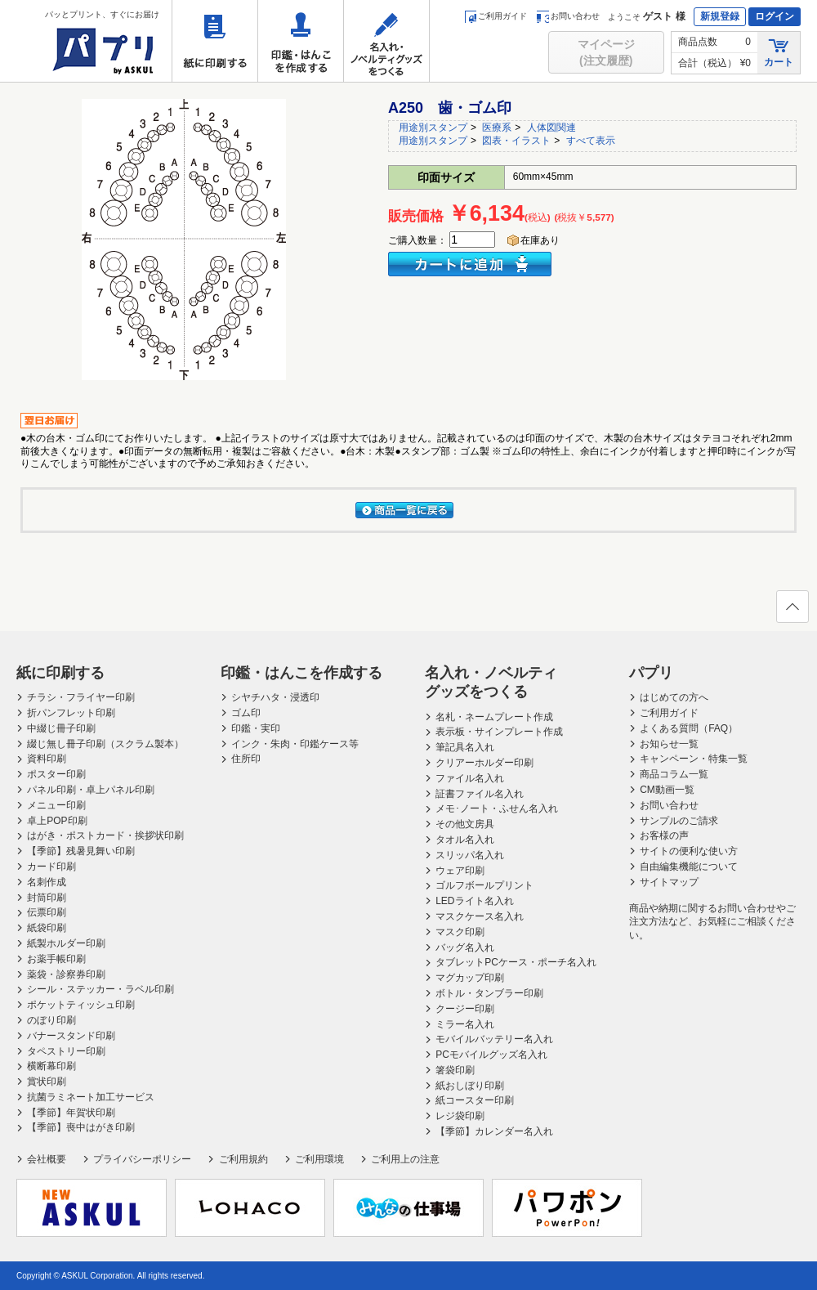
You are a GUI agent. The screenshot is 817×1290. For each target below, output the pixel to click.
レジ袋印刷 (459, 1116)
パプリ (651, 673)
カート (778, 52)
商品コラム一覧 (674, 774)
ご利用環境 (319, 1159)
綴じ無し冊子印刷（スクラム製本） (105, 744)
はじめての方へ (674, 697)
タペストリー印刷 (66, 1051)
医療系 (496, 127)
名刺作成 (46, 882)
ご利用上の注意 (405, 1159)
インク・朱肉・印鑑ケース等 (295, 744)
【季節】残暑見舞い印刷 (81, 851)
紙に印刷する (214, 41)
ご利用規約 (243, 1159)
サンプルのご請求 (679, 820)
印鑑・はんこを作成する (300, 41)
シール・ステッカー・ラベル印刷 (100, 989)
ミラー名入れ (464, 1024)
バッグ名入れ (464, 947)
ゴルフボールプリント (484, 885)
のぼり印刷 (51, 1020)
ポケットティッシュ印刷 (81, 1004)
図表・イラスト (516, 140)
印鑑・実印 (255, 728)
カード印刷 (51, 866)
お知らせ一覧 (669, 744)
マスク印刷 (459, 932)
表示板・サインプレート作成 (499, 731)
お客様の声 (664, 835)
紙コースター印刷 (474, 1100)
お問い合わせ (568, 15)
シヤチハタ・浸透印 (275, 697)
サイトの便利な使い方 (689, 851)
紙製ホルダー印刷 (66, 943)
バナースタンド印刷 (71, 1035)
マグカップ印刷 (469, 977)
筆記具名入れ (464, 747)
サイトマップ (669, 882)
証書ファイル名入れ (479, 794)
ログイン (774, 16)
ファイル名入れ (469, 778)
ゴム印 (246, 713)
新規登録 (719, 16)
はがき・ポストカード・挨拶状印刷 (105, 835)
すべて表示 (590, 140)
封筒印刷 (46, 897)
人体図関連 (551, 127)
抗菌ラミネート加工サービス (90, 1097)
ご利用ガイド (495, 15)
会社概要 (46, 1159)
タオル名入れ (464, 839)
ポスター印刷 (56, 774)
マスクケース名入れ (479, 916)
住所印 (246, 758)
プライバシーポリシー (142, 1159)
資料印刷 (46, 758)
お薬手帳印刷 (56, 959)
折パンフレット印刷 (71, 713)
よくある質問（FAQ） (689, 728)
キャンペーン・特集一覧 (694, 758)
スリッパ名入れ (469, 855)
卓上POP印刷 (57, 820)
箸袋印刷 (455, 1070)
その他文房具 (464, 824)
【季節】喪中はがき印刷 (81, 1127)
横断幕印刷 (51, 1066)
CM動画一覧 (667, 789)
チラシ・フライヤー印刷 (81, 697)
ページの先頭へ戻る (791, 611)
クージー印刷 (464, 1009)
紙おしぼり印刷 (469, 1085)
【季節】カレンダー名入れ (494, 1131)
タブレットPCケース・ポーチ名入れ (515, 962)
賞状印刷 (46, 1081)
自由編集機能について (689, 866)
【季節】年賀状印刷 (71, 1112)
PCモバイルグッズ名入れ (491, 1054)
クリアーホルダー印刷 (484, 762)
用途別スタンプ (433, 127)
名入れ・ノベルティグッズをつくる (386, 41)
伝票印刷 (46, 912)
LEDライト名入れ (474, 901)
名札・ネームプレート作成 (494, 717)
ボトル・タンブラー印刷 (489, 993)
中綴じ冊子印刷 (61, 728)
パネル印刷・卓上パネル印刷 (90, 789)
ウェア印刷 (459, 870)
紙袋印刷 (46, 928)
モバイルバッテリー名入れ (494, 1039)
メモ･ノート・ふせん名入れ (496, 808)
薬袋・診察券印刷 (66, 974)
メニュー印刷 (56, 805)
